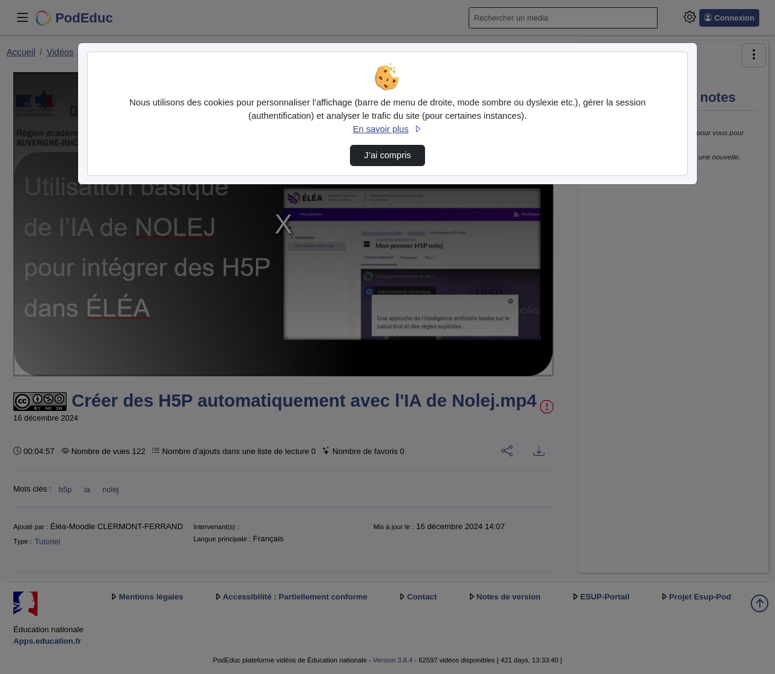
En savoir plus (387, 129)
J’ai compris (387, 155)
